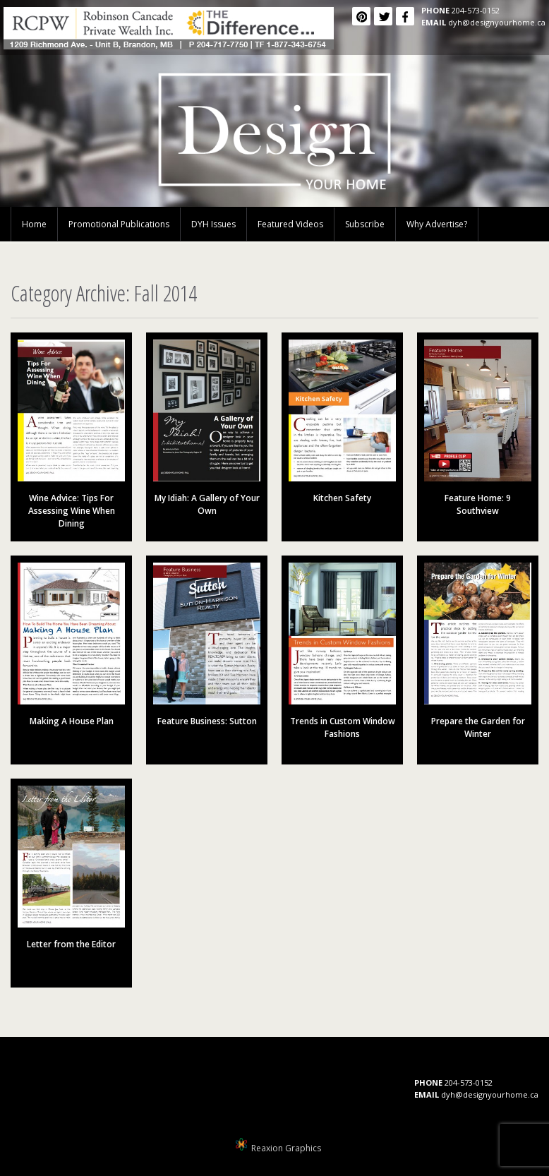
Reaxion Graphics (286, 1148)
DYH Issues (213, 224)
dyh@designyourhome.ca (496, 22)
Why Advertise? (436, 224)
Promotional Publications (118, 224)
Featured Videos (290, 224)
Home (34, 224)
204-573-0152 (476, 10)
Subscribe (365, 224)
